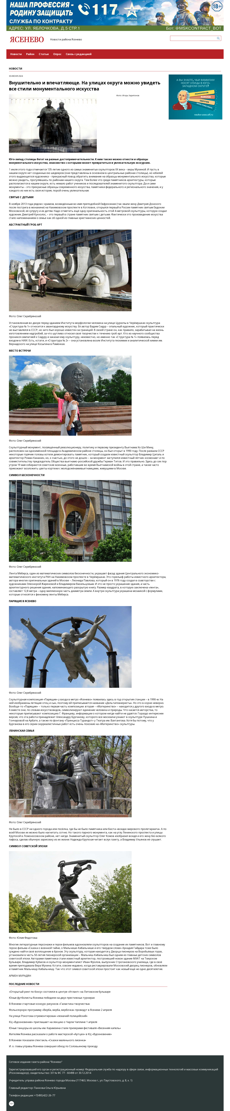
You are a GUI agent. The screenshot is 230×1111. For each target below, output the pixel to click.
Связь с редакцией (79, 54)
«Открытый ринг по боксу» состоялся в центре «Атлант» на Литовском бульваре (60, 991)
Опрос (57, 54)
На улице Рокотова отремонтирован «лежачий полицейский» (48, 1016)
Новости (16, 54)
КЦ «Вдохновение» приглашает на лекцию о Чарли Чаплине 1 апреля (53, 1022)
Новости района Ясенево (66, 39)
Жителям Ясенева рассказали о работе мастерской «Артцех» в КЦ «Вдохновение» (60, 1034)
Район (30, 54)
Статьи (44, 54)
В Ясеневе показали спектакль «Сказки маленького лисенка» (47, 1040)
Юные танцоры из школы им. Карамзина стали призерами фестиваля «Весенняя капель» (65, 1028)
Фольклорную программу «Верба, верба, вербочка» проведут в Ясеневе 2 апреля (60, 1010)
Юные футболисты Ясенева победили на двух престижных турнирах (52, 997)
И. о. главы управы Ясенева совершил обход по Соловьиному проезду (53, 1046)
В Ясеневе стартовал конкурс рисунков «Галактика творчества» (49, 1004)
